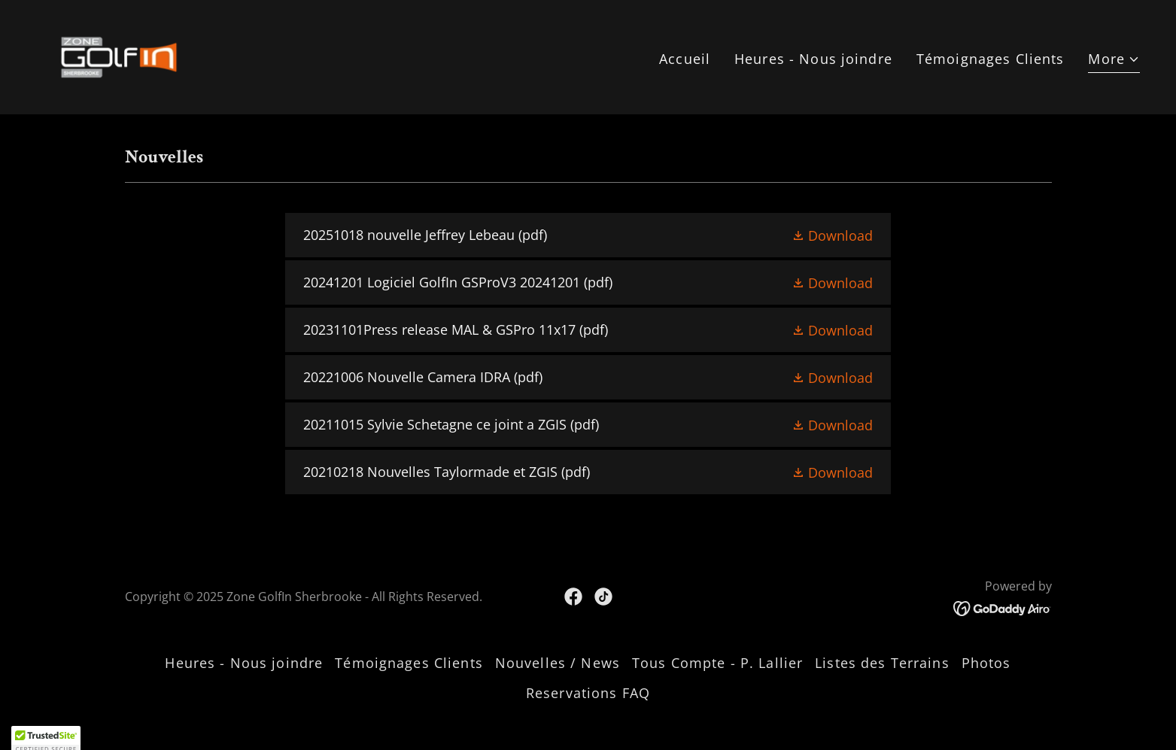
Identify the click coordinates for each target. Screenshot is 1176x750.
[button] (1114, 61)
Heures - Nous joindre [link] (813, 59)
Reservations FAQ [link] (588, 693)
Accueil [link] (684, 59)
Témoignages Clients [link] (990, 59)
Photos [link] (986, 663)
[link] (119, 56)
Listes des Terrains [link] (882, 663)
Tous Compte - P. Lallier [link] (717, 663)
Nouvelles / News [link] (557, 663)
